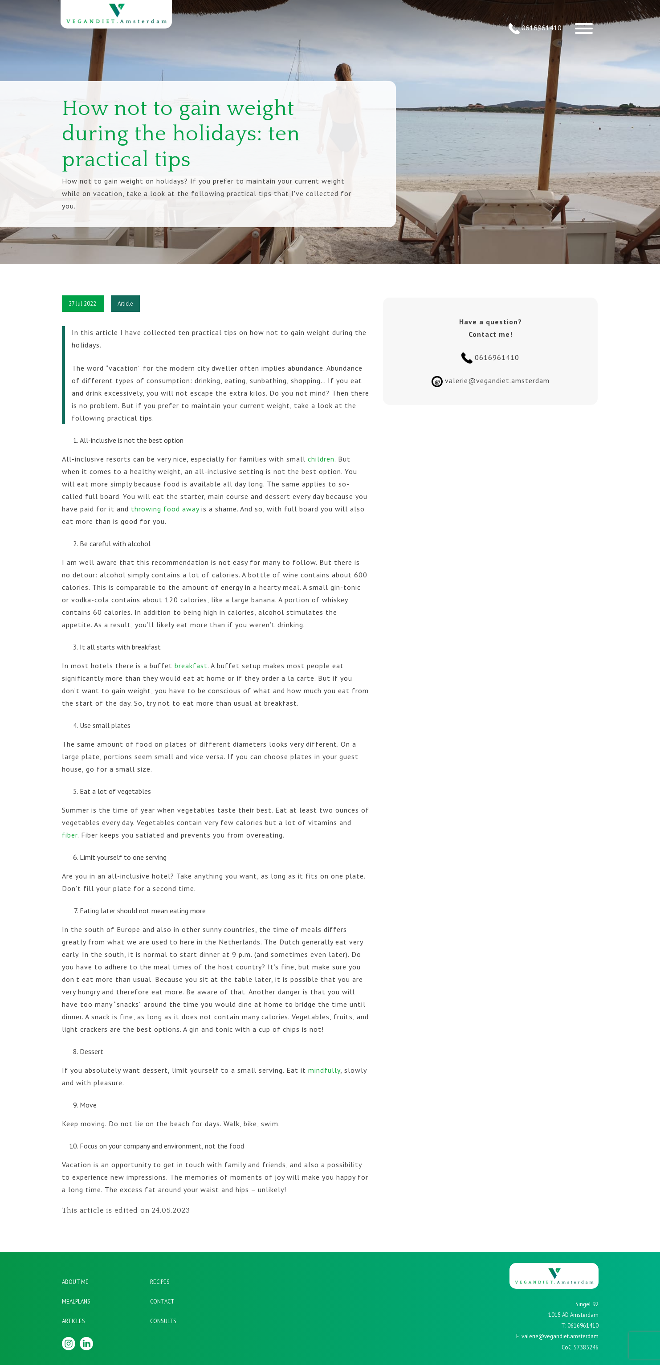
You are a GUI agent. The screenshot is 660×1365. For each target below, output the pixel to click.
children (321, 458)
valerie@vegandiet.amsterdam (491, 381)
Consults (163, 1321)
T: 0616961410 (580, 1325)
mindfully (324, 1070)
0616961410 (535, 28)
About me (75, 1282)
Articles (73, 1321)
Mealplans (76, 1301)
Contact (162, 1301)
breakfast (191, 665)
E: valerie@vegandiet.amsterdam (557, 1336)
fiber (69, 834)
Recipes (160, 1282)
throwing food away (165, 508)
